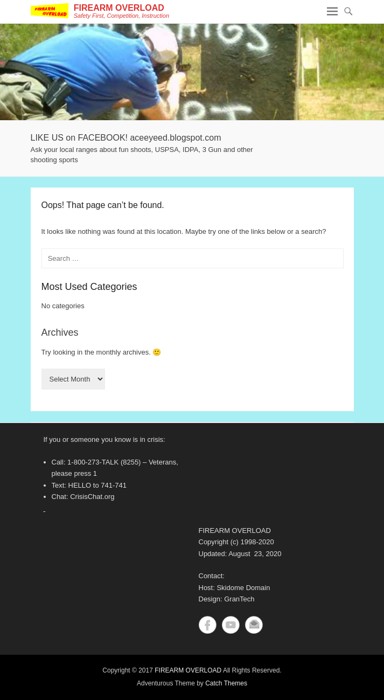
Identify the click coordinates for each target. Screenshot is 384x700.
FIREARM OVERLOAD (119, 7)
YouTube (231, 625)
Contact (254, 625)
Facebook (208, 625)
